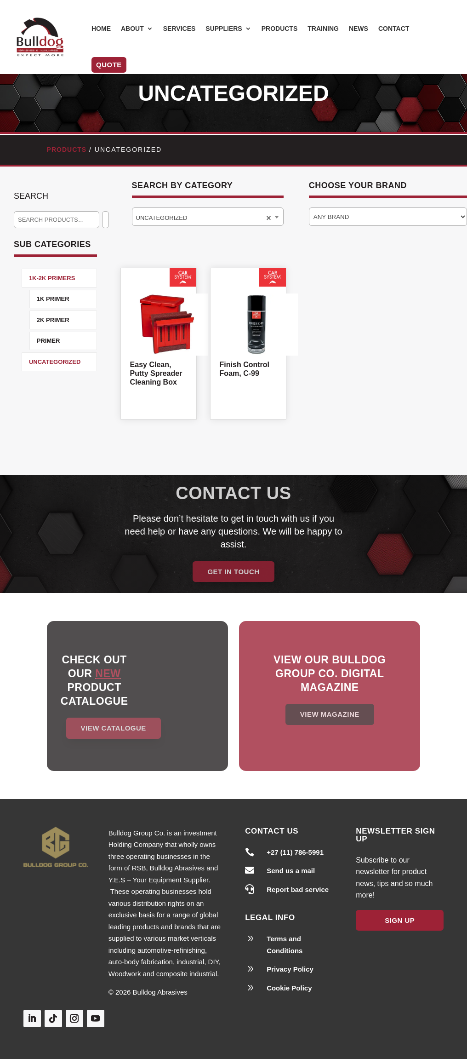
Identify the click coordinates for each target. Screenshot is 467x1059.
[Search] (105, 219)
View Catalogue (113, 728)
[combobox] (208, 216)
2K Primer (53, 320)
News (358, 28)
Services (179, 28)
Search (31, 196)
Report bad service (298, 889)
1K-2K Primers (52, 278)
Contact (393, 28)
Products (280, 28)
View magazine (329, 714)
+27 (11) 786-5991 (295, 852)
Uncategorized (54, 361)
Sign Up (400, 920)
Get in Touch (233, 572)
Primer (48, 340)
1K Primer (53, 298)
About (132, 28)
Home (101, 28)
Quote (109, 65)
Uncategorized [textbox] (166, 218)
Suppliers (223, 28)
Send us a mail (291, 871)
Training (323, 28)
